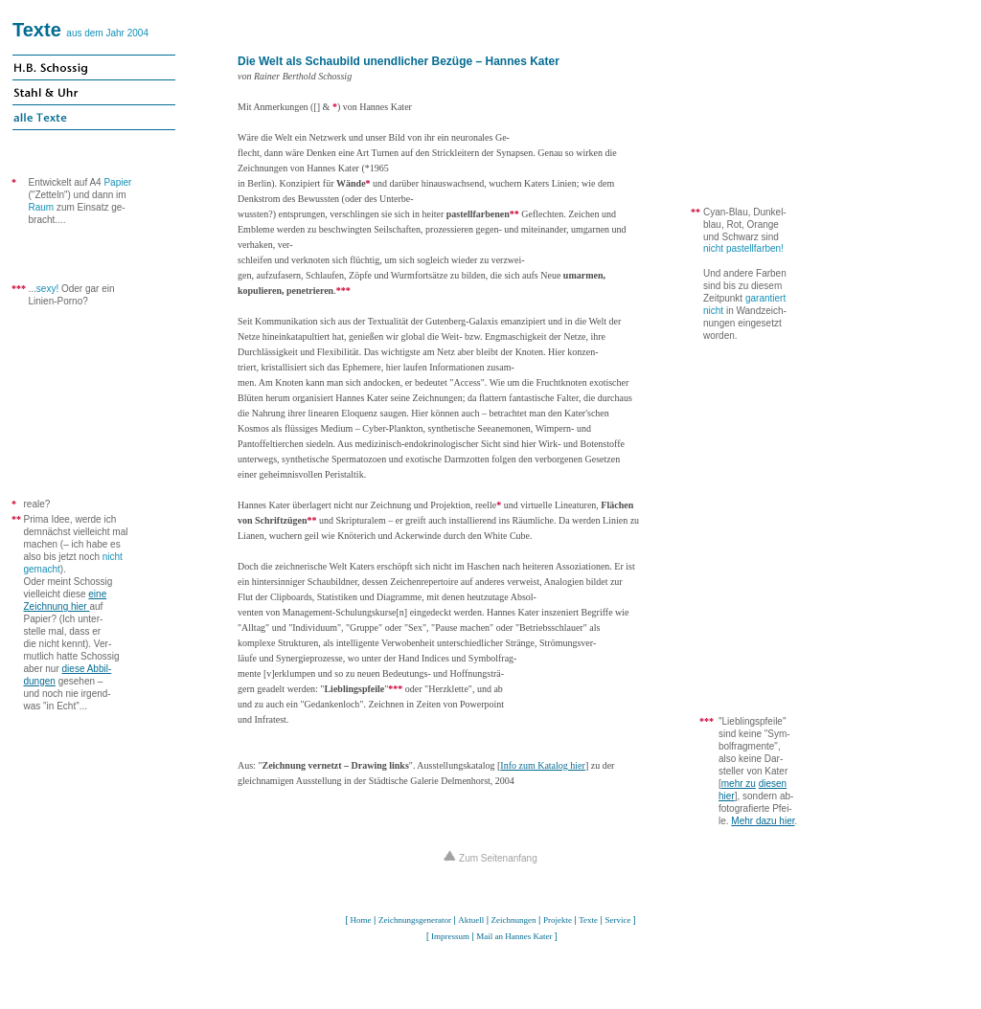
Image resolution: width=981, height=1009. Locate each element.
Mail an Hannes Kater (514, 936)
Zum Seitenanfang (490, 858)
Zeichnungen (513, 920)
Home (361, 920)
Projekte (557, 920)
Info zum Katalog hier (542, 765)
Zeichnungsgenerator (414, 920)
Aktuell (471, 920)
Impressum (450, 936)
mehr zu (738, 783)
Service (617, 920)
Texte (36, 29)
